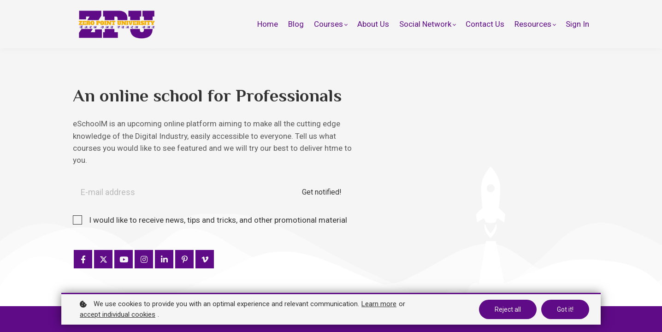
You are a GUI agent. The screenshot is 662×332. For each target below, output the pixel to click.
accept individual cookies (117, 314)
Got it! (565, 309)
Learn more (378, 304)
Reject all (508, 309)
